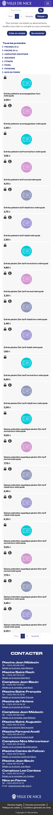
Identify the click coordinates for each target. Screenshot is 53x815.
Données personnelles (35, 805)
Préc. (10, 16)
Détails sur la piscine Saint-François (17, 697)
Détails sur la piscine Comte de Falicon (19, 756)
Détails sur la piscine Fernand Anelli (17, 737)
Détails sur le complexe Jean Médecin (18, 717)
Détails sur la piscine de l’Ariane (16, 707)
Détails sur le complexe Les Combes (18, 776)
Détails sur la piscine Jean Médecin (17, 668)
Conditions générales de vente (37, 807)
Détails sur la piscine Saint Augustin (17, 727)
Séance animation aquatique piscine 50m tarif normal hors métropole (25, 542)
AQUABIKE (9, 57)
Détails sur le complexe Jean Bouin (17, 687)
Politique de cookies (11, 807)
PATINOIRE (9, 68)
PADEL (7, 65)
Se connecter (37, 33)
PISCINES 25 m (11, 47)
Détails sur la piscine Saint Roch (16, 678)
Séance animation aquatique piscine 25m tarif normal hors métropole (25, 430)
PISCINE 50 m (11, 50)
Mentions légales (14, 805)
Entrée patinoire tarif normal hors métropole (25, 151)
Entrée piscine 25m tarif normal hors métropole (26, 263)
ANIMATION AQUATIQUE (16, 54)
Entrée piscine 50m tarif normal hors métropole (26, 375)
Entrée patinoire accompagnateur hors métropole (22, 94)
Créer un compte (17, 33)
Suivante (29, 16)
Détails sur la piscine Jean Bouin (16, 766)
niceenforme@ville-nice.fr (19, 786)
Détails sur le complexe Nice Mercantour (19, 747)
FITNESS (8, 61)
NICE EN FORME (12, 72)
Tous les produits (14, 43)
